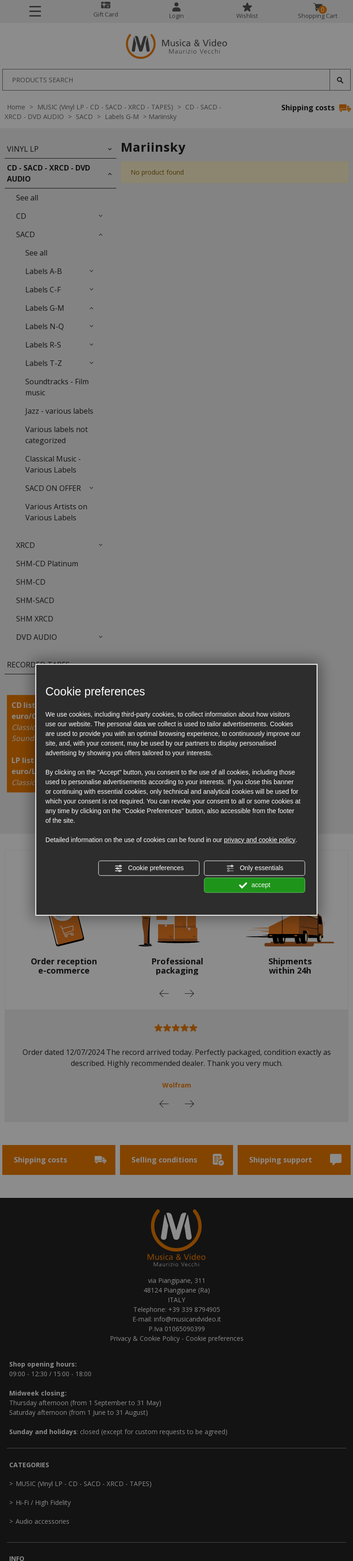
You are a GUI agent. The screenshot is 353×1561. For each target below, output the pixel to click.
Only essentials (255, 868)
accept (254, 885)
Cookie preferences (149, 868)
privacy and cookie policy (260, 839)
